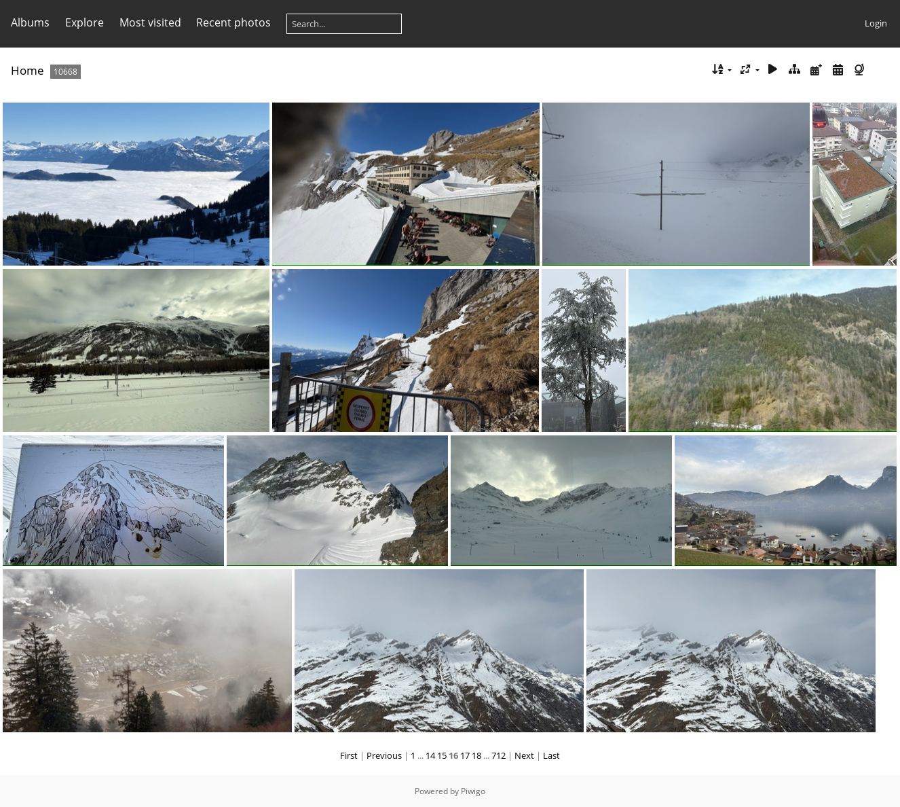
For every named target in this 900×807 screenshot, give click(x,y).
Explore (84, 22)
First (349, 755)
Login (876, 23)
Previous (384, 755)
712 (498, 755)
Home (27, 70)
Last (551, 755)
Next (524, 755)
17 (465, 755)
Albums (30, 22)
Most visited (150, 22)
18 (476, 755)
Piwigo (473, 791)
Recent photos (233, 22)
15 (442, 755)
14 (430, 755)
